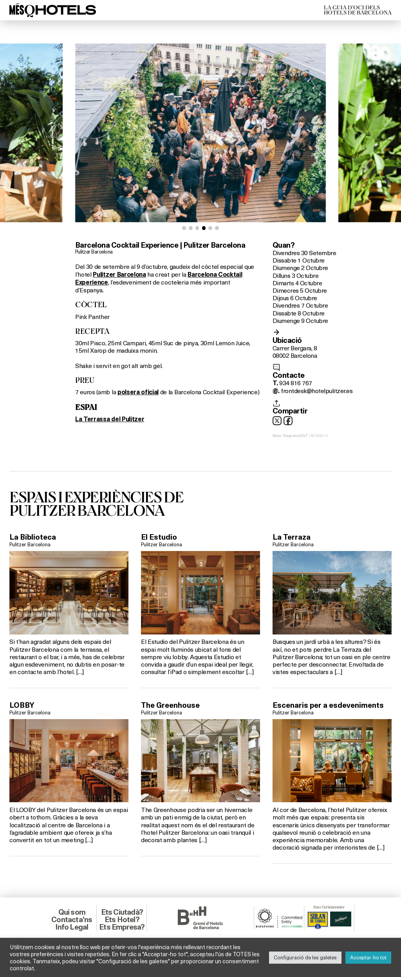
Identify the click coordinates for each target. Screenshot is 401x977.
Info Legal (71, 927)
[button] (184, 228)
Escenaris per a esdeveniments (328, 705)
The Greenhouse (170, 705)
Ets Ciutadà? (122, 912)
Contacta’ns (71, 919)
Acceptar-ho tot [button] (368, 957)
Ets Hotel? (122, 919)
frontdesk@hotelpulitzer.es (316, 390)
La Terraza (292, 537)
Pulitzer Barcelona (94, 251)
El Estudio (159, 537)
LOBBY (21, 705)
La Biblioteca (32, 537)
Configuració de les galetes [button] (305, 957)
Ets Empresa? (122, 927)
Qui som (71, 912)
